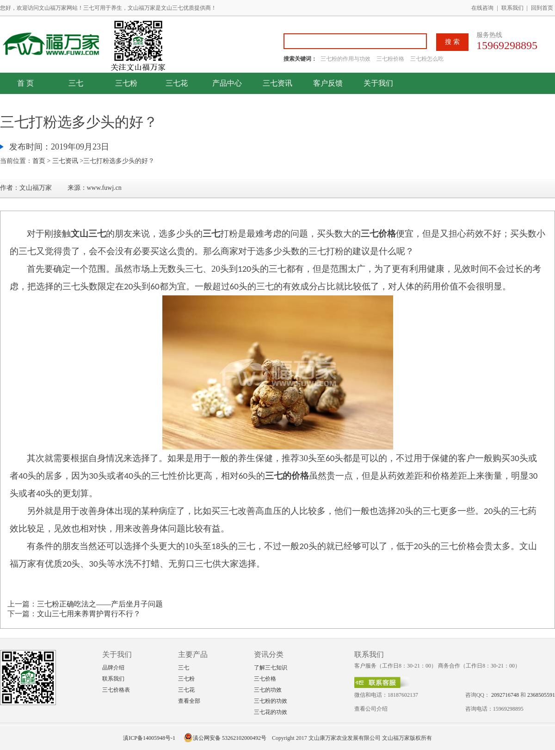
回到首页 (542, 8)
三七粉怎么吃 (427, 59)
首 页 (25, 83)
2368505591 (541, 695)
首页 (38, 160)
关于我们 (378, 83)
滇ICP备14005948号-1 (149, 738)
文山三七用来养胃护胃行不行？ (89, 614)
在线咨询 (482, 8)
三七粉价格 (390, 59)
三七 (75, 83)
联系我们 (512, 8)
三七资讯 (277, 83)
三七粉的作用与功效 (346, 59)
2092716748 (505, 695)
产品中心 (227, 83)
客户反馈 (328, 83)
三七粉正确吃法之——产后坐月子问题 (100, 604)
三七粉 (126, 83)
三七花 (177, 83)
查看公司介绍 (371, 709)
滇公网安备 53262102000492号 (225, 738)
